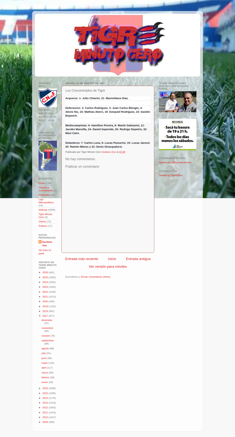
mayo (44, 363)
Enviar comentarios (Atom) (95, 276)
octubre (45, 335)
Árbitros (43, 226)
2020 (45, 301)
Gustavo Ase (47, 244)
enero (44, 382)
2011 (45, 412)
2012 (45, 407)
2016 (45, 388)
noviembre (47, 328)
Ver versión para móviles (108, 266)
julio (44, 353)
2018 (45, 311)
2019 (45, 306)
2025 (45, 277)
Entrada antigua (138, 259)
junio (44, 358)
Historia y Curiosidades (46, 189)
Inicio (112, 259)
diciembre (46, 320)
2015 (45, 393)
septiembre (47, 340)
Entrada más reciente (81, 259)
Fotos (42, 183)
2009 (45, 422)
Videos (42, 221)
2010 (45, 417)
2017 (45, 316)
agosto (45, 348)
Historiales (44, 195)
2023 (45, 287)
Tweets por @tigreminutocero (175, 162)
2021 (45, 296)
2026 (45, 272)
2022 (45, 291)
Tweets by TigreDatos (171, 175)
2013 (45, 402)
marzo (45, 372)
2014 (45, 398)
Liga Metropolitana (46, 201)
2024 (45, 282)
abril (44, 367)
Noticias (43, 209)
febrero (45, 377)
